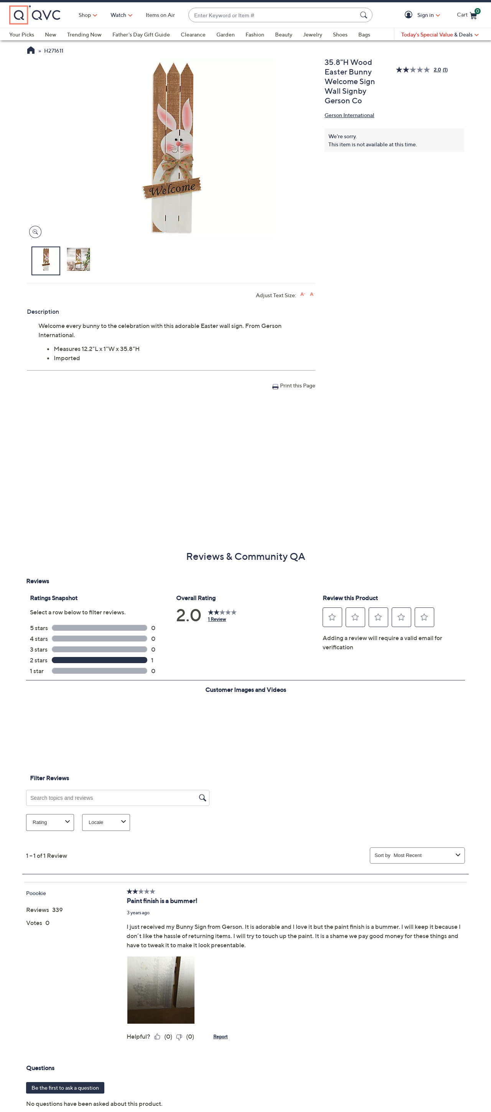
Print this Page (297, 385)
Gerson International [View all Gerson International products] (349, 115)
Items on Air (160, 15)
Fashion (255, 34)
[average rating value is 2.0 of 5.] (419, 69)
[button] (409, 15)
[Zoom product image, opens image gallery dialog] (33, 232)
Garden (225, 34)
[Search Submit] (365, 15)
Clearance (193, 34)
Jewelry (312, 34)
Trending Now (84, 34)
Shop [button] (85, 15)
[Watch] (118, 15)
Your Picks (21, 34)
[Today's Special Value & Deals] (440, 34)
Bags (364, 34)
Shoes (340, 34)
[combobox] (273, 15)
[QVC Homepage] (31, 51)
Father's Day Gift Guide (141, 34)
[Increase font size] (303, 294)
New (50, 34)
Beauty (283, 34)
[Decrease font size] (312, 294)
